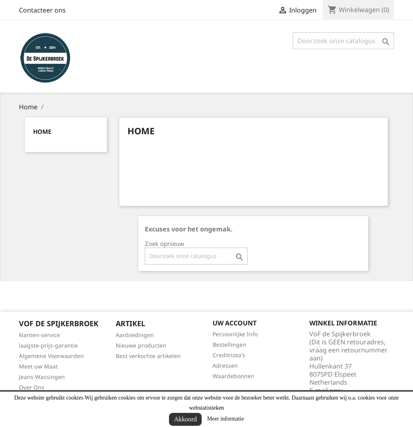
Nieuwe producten (141, 345)
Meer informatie (225, 419)
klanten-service (39, 335)
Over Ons (31, 387)
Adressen (225, 365)
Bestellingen (229, 344)
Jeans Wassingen (42, 377)
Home (42, 131)
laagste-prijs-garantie (48, 345)
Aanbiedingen (135, 335)
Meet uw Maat (38, 366)
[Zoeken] (343, 40)
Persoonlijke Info (235, 334)
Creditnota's (229, 355)
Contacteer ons (42, 10)
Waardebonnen (233, 376)
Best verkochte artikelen (148, 356)
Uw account (235, 323)
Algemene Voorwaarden (51, 356)
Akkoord (185, 419)
